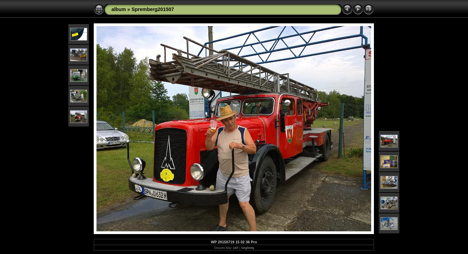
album (118, 9)
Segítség (247, 248)
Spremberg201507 (153, 9)
